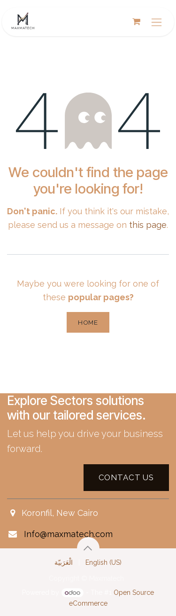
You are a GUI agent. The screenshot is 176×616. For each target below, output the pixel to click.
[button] (88, 548)
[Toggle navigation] (156, 21)
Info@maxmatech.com (68, 534)
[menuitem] (63, 562)
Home (88, 322)
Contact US (126, 477)
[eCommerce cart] (136, 21)
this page (148, 225)
